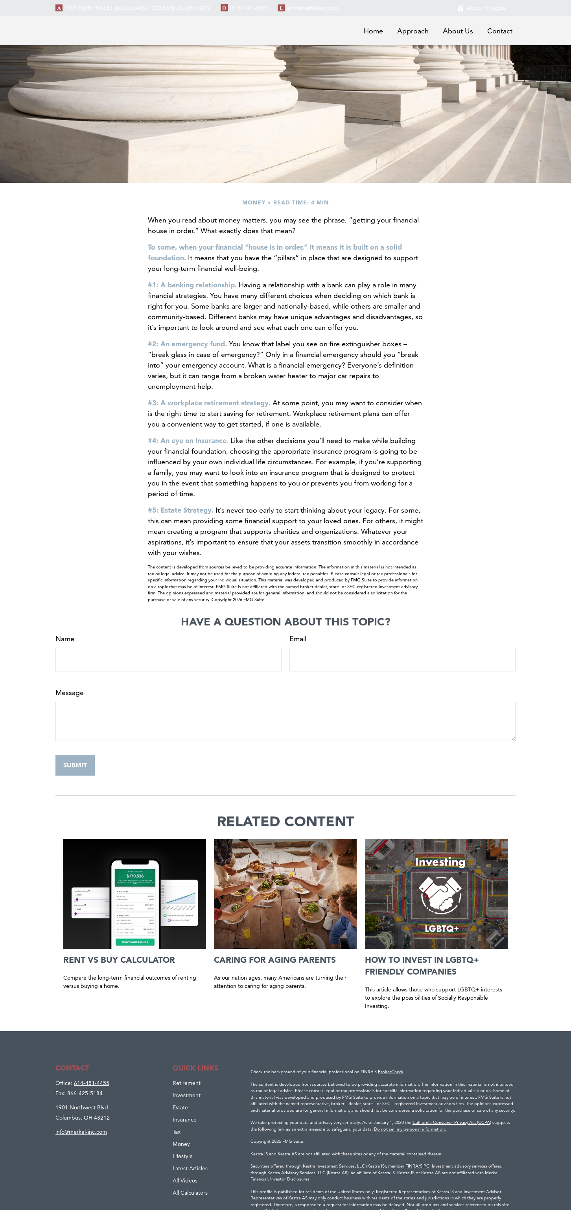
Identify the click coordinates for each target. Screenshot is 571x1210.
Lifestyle (183, 1156)
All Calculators (190, 1192)
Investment (187, 1095)
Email (297, 638)
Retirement (187, 1083)
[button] (373, 30)
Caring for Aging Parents (275, 959)
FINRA (411, 1166)
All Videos (185, 1180)
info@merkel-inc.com (312, 8)
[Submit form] (75, 765)
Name (64, 638)
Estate (180, 1107)
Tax (177, 1131)
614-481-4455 (91, 1083)
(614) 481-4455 (249, 8)
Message (69, 692)
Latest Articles (190, 1168)
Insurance (185, 1119)
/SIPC (423, 1166)
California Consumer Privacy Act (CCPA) (452, 1122)
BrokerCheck (390, 1071)
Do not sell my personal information (409, 1129)
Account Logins (481, 7)
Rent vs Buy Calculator (119, 959)
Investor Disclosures (289, 1179)
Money (181, 1143)
